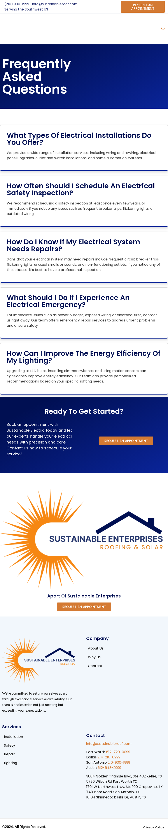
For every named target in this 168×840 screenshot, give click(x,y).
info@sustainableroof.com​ (108, 743)
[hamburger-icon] (143, 29)
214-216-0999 (109, 757)
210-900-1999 (119, 762)
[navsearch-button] (163, 29)
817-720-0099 (118, 751)
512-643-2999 (109, 767)
